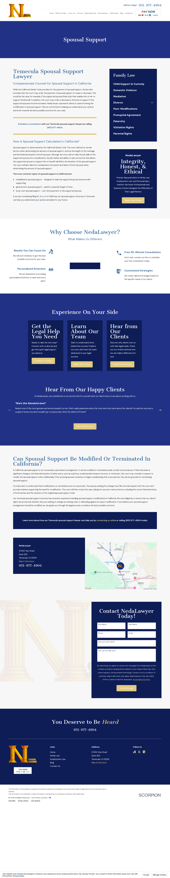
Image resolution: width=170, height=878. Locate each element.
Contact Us (55, 798)
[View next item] (160, 442)
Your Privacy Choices (41, 830)
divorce (43, 196)
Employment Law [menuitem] (90, 13)
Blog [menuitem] (121, 13)
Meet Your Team (133, 200)
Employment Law (58, 791)
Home (52, 784)
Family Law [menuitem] (72, 13)
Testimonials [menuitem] (114, 13)
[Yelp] (139, 784)
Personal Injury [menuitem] (103, 13)
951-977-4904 (150, 5)
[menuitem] (133, 84)
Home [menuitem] (52, 13)
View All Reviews (85, 459)
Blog (52, 795)
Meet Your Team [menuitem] (60, 13)
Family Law (55, 788)
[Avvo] (134, 784)
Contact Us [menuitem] (129, 13)
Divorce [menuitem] (80, 13)
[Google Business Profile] (144, 784)
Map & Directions (26, 594)
